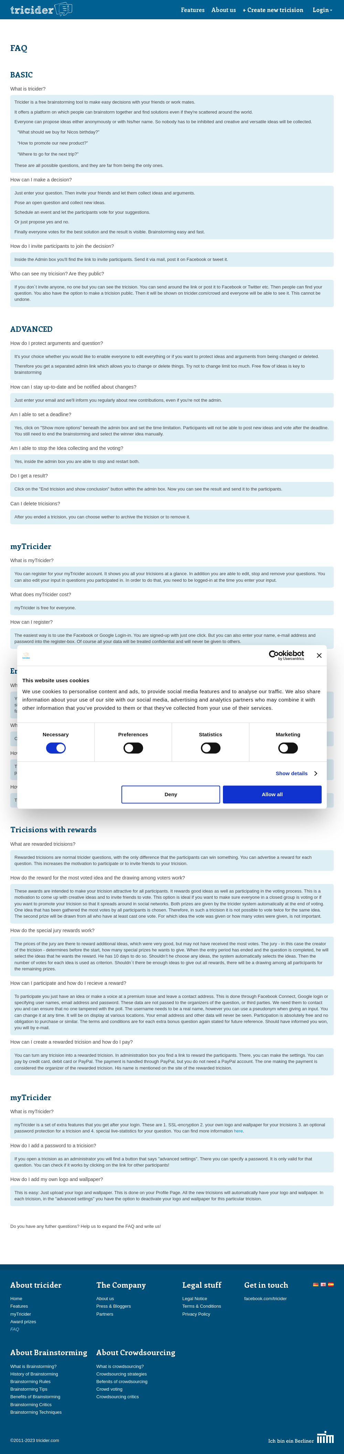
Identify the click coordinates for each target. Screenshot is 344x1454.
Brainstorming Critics (31, 1404)
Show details (292, 773)
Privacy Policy (196, 1314)
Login (323, 9)
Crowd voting (109, 1389)
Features (193, 9)
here (238, 1131)
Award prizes (23, 1321)
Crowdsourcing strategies (121, 1374)
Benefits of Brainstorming (35, 1396)
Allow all (272, 794)
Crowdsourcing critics (117, 1396)
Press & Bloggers (113, 1306)
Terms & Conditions (201, 1306)
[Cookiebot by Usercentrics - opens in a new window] (274, 655)
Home (16, 1298)
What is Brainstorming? (33, 1366)
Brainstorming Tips (28, 1389)
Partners (104, 1314)
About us (224, 9)
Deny (171, 794)
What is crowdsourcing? (120, 1366)
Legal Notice (194, 1298)
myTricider (20, 1314)
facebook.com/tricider (265, 1298)
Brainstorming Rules (30, 1381)
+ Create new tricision (273, 9)
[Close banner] (319, 655)
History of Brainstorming (34, 1374)
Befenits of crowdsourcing (122, 1381)
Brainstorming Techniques (36, 1412)
